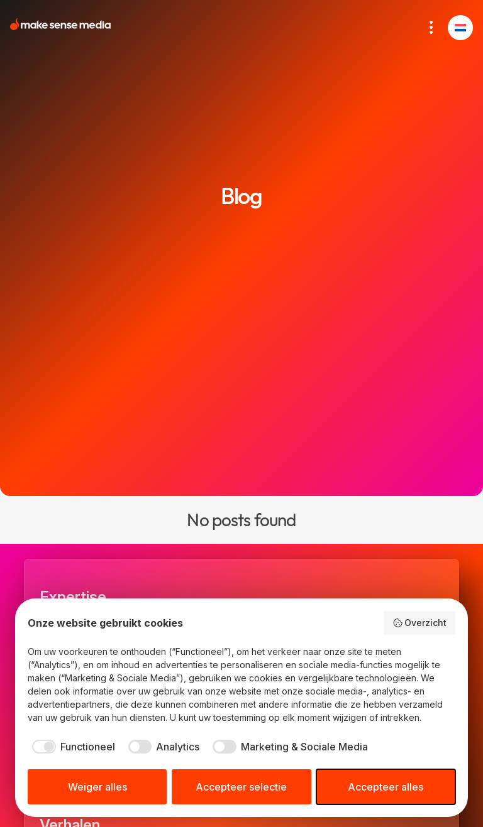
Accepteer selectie (241, 787)
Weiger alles (97, 787)
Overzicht (419, 623)
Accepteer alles (385, 787)
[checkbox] (71, 746)
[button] (460, 27)
